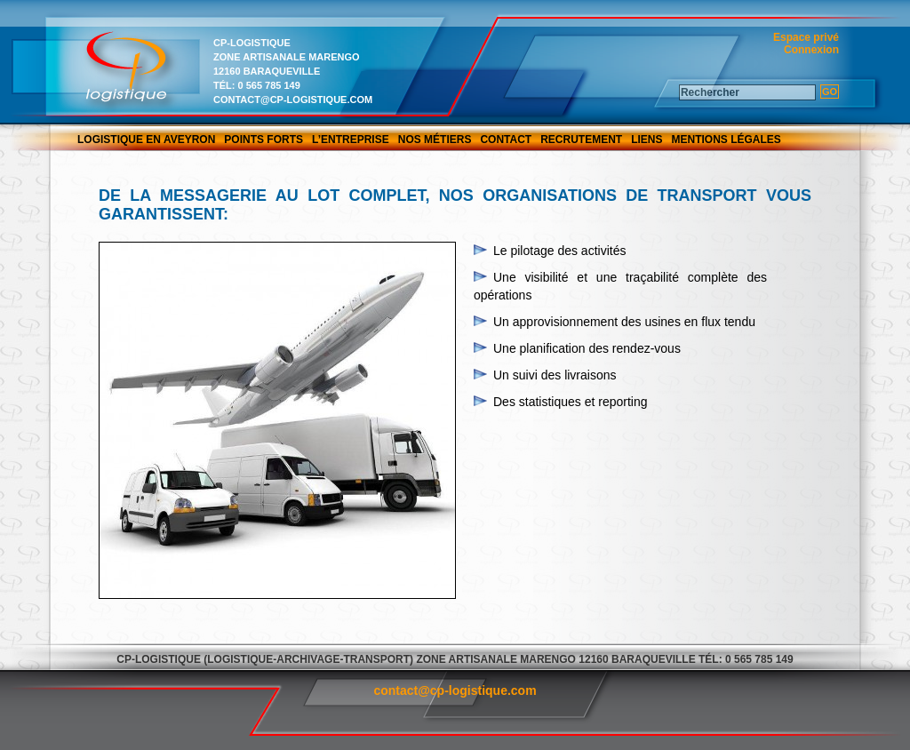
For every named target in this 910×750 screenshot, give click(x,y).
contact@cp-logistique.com (292, 99)
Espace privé (806, 37)
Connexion (811, 50)
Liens (646, 139)
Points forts (263, 139)
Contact (505, 139)
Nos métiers (435, 139)
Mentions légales (726, 139)
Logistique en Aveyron (146, 139)
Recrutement (581, 139)
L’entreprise (350, 139)
